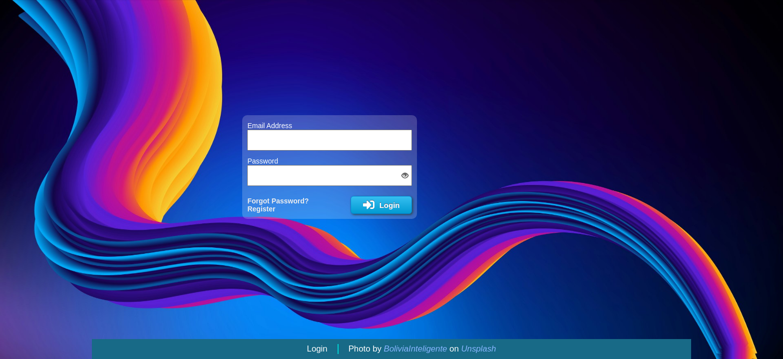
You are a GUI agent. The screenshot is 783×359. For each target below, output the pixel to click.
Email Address (269, 126)
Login (317, 349)
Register (261, 209)
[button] (404, 175)
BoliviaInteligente (415, 349)
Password (262, 161)
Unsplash (478, 349)
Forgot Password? (278, 201)
